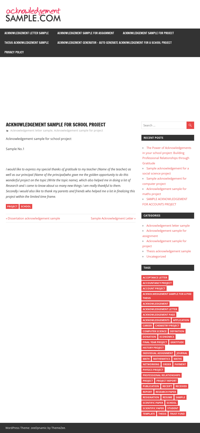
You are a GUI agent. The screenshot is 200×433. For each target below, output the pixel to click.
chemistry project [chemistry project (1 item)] (167, 325)
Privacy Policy (14, 52)
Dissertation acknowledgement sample (34, 218)
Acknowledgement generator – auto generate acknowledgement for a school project (114, 43)
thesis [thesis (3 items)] (162, 413)
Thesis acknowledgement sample (26, 43)
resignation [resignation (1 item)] (151, 397)
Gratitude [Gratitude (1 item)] (177, 342)
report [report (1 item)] (147, 392)
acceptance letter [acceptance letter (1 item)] (155, 277)
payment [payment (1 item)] (180, 364)
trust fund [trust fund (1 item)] (177, 413)
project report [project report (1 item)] (166, 380)
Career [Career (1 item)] (147, 325)
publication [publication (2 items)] (151, 386)
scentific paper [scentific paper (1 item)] (153, 402)
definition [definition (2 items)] (177, 331)
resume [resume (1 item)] (167, 397)
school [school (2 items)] (172, 402)
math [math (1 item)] (146, 359)
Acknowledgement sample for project (148, 33)
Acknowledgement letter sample (26, 33)
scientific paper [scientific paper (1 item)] (153, 408)
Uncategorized (156, 256)
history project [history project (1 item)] (153, 347)
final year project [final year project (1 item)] (155, 342)
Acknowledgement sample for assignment (85, 33)
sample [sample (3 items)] (180, 397)
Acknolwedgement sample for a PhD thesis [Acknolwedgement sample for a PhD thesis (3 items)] (167, 296)
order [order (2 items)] (167, 364)
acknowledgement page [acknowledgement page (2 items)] (159, 314)
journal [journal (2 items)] (182, 353)
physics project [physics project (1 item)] (153, 369)
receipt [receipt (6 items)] (167, 386)
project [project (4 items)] (148, 380)
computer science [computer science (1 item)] (155, 331)
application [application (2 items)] (181, 320)
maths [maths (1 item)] (178, 359)
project (12, 206)
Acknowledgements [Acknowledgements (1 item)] (156, 320)
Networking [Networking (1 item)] (151, 364)
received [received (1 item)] (181, 386)
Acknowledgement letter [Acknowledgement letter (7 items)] (160, 309)
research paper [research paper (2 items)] (166, 392)
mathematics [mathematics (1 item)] (161, 359)
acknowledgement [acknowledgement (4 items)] (155, 303)
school (26, 206)
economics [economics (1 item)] (167, 336)
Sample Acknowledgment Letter (112, 218)
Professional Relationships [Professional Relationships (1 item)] (161, 375)
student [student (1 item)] (172, 408)
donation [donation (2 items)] (149, 336)
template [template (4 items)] (149, 413)
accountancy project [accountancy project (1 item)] (157, 283)
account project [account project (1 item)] (154, 288)
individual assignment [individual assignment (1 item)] (158, 353)
